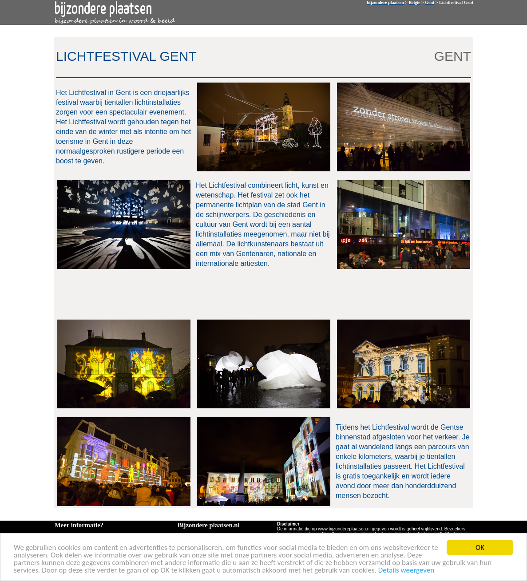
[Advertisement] (262, 293)
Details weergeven (406, 571)
